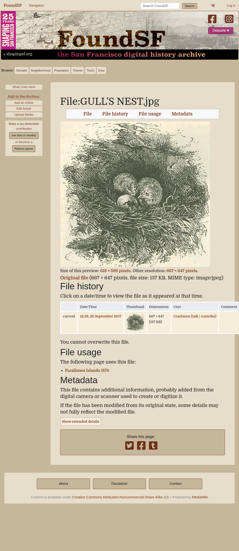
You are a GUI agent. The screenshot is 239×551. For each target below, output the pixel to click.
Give (101, 70)
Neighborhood (40, 70)
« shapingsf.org (17, 54)
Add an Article (23, 103)
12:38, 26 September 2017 (100, 316)
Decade (21, 70)
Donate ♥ (220, 30)
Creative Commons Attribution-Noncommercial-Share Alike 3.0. (121, 497)
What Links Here (23, 87)
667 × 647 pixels (182, 270)
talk (195, 316)
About (63, 484)
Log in (231, 5)
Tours (90, 70)
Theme (77, 70)
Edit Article (23, 108)
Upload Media (23, 114)
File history (115, 114)
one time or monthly (24, 135)
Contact (176, 484)
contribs (208, 316)
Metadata (182, 114)
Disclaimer (119, 484)
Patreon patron (24, 148)
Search (190, 6)
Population (61, 70)
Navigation (36, 5)
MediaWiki (200, 497)
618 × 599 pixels (115, 270)
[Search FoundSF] (159, 5)
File (87, 114)
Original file (74, 278)
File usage (150, 114)
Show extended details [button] (80, 421)
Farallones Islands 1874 (87, 370)
